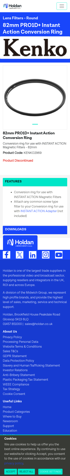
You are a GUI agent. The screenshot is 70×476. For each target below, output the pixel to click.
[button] (35, 182)
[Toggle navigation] (62, 6)
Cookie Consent (14, 394)
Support (8, 426)
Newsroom (10, 421)
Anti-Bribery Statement (19, 375)
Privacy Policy (12, 337)
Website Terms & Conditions (22, 347)
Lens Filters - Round (20, 18)
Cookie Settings (50, 471)
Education (10, 431)
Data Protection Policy (18, 361)
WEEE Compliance (16, 384)
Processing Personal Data (20, 342)
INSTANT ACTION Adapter (39, 211)
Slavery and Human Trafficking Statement (31, 366)
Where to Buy (12, 417)
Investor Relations (15, 370)
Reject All (26, 471)
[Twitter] (19, 255)
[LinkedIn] (32, 255)
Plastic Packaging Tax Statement (25, 380)
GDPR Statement (15, 356)
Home (7, 407)
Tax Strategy (11, 389)
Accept (10, 471)
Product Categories (16, 412)
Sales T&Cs (10, 351)
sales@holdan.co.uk (38, 324)
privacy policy (13, 463)
